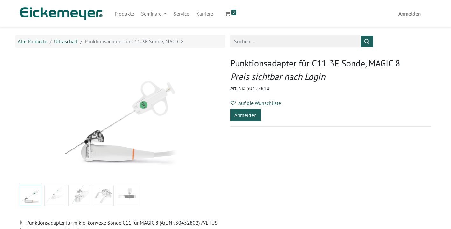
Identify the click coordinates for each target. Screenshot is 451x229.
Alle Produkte (32, 41)
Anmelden (409, 13)
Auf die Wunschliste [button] (256, 103)
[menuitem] (124, 13)
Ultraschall (66, 41)
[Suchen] (367, 41)
